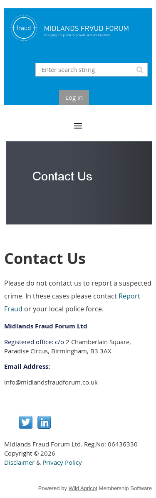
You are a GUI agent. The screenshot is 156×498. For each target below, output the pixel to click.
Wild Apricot (83, 488)
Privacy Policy (62, 462)
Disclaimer (19, 462)
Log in (74, 97)
